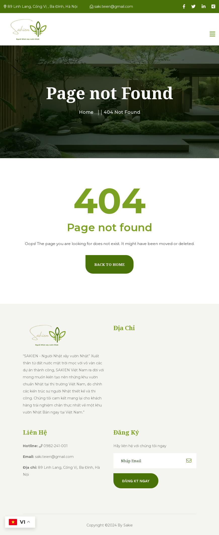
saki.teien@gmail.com (111, 6)
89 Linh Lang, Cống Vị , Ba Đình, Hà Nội (40, 6)
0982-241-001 (53, 446)
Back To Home (109, 264)
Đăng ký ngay (136, 480)
